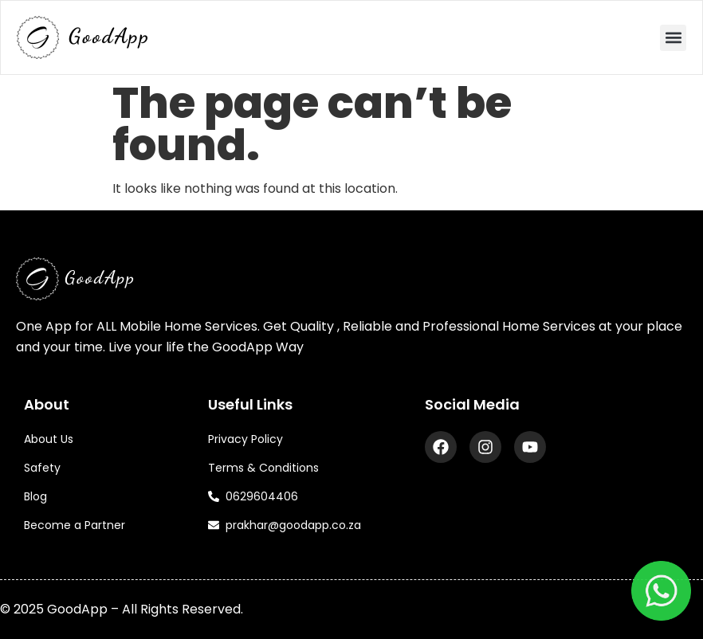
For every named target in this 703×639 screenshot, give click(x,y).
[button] (673, 38)
